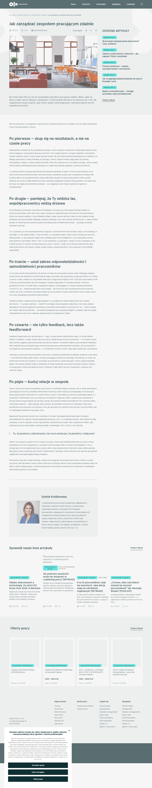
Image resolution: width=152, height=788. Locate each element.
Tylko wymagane (38, 772)
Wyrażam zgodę (38, 765)
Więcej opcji (38, 779)
